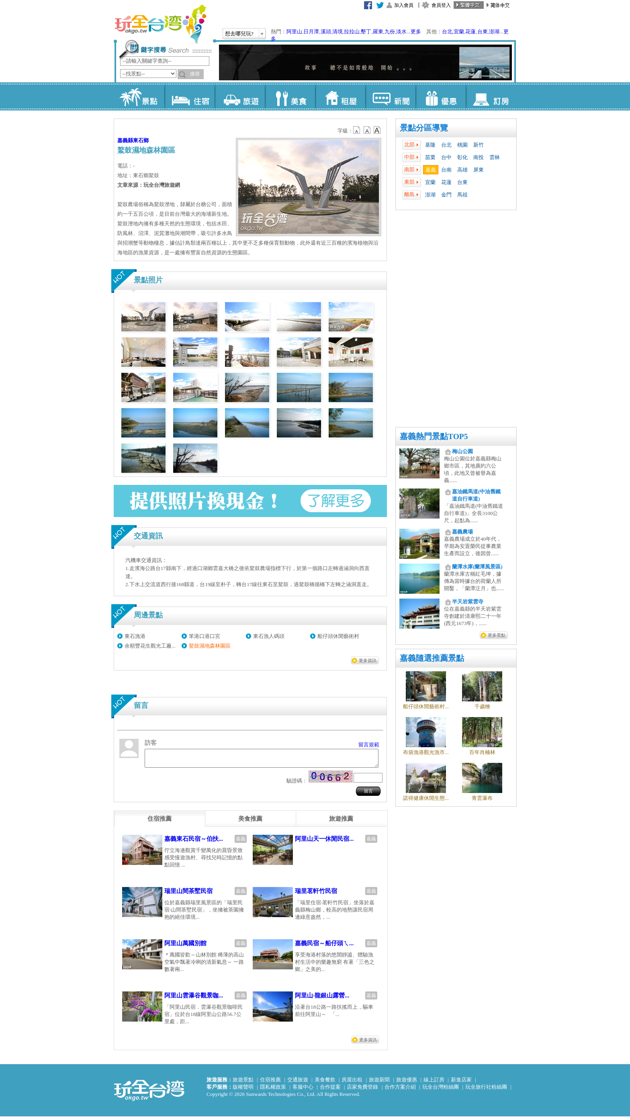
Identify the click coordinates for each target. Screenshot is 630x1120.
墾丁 (366, 32)
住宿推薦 (270, 1083)
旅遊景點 (243, 1083)
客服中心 (302, 1090)
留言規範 (368, 745)
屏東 (478, 170)
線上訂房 (433, 1083)
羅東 (378, 32)
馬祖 (462, 195)
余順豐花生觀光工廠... (150, 646)
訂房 (491, 96)
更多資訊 (367, 660)
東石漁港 (135, 636)
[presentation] (159, 822)
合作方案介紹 (400, 1090)
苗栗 (430, 157)
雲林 (494, 157)
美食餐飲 (325, 1083)
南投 (478, 157)
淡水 (401, 32)
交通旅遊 (297, 1083)
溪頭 (326, 32)
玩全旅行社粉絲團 (486, 1090)
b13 (367, 130)
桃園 (462, 145)
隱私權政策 (273, 1090)
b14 (377, 130)
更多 (416, 32)
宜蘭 (459, 32)
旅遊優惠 (406, 1083)
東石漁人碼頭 (268, 636)
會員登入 (441, 5)
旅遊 (240, 96)
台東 (482, 32)
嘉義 (430, 170)
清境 (337, 32)
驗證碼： (296, 784)
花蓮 (470, 32)
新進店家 (461, 1083)
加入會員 (403, 5)
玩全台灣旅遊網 (160, 24)
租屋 (340, 96)
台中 (446, 157)
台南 (446, 170)
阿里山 (294, 32)
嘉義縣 (125, 140)
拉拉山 (352, 32)
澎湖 (494, 32)
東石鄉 (141, 140)
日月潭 (311, 32)
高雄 (462, 170)
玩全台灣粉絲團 (440, 1090)
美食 (290, 96)
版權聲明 (243, 1090)
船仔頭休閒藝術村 (338, 636)
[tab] (159, 822)
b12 (357, 130)
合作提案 (330, 1090)
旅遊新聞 (379, 1083)
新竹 (478, 145)
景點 (139, 96)
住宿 (189, 96)
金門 (446, 195)
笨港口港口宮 (204, 636)
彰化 (462, 157)
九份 (390, 32)
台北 (447, 32)
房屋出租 (352, 1083)
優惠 (440, 96)
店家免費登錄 (362, 1090)
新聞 (390, 96)
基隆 (430, 145)
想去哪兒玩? (239, 34)
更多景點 (496, 635)
